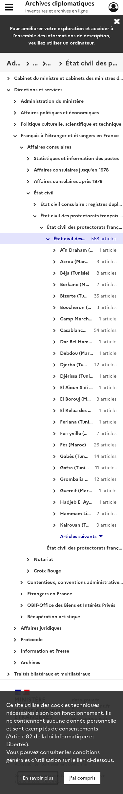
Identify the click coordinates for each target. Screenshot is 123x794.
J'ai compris (82, 777)
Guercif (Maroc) (77, 490)
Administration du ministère (52, 101)
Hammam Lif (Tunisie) (84, 513)
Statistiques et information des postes (76, 158)
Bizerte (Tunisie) (77, 295)
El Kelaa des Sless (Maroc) (88, 410)
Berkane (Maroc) (78, 284)
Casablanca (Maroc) (82, 330)
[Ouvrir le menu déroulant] (9, 8)
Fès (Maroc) (73, 444)
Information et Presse (45, 650)
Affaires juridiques (41, 627)
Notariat (43, 559)
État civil (43, 192)
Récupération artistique (53, 616)
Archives (30, 662)
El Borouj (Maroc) (79, 398)
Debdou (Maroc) (78, 353)
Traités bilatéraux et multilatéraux (52, 673)
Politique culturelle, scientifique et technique (71, 123)
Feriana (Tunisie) (78, 421)
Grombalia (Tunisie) (81, 479)
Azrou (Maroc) (76, 261)
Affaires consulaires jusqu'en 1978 (71, 169)
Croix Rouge (47, 570)
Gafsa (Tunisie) (76, 467)
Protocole (32, 639)
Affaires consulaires (49, 146)
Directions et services (38, 89)
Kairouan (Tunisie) (80, 524)
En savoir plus (38, 777)
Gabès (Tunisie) (76, 456)
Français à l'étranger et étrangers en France (70, 135)
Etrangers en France (49, 593)
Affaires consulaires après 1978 (68, 181)
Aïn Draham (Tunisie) (83, 249)
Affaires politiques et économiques (60, 112)
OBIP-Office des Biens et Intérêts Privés (71, 605)
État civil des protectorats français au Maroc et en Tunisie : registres (52, 62)
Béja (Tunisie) (74, 272)
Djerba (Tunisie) (77, 364)
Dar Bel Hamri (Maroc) (85, 341)
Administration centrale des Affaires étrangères (15, 62)
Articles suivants (78, 536)
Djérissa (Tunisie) (78, 375)
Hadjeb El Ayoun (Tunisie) (88, 501)
